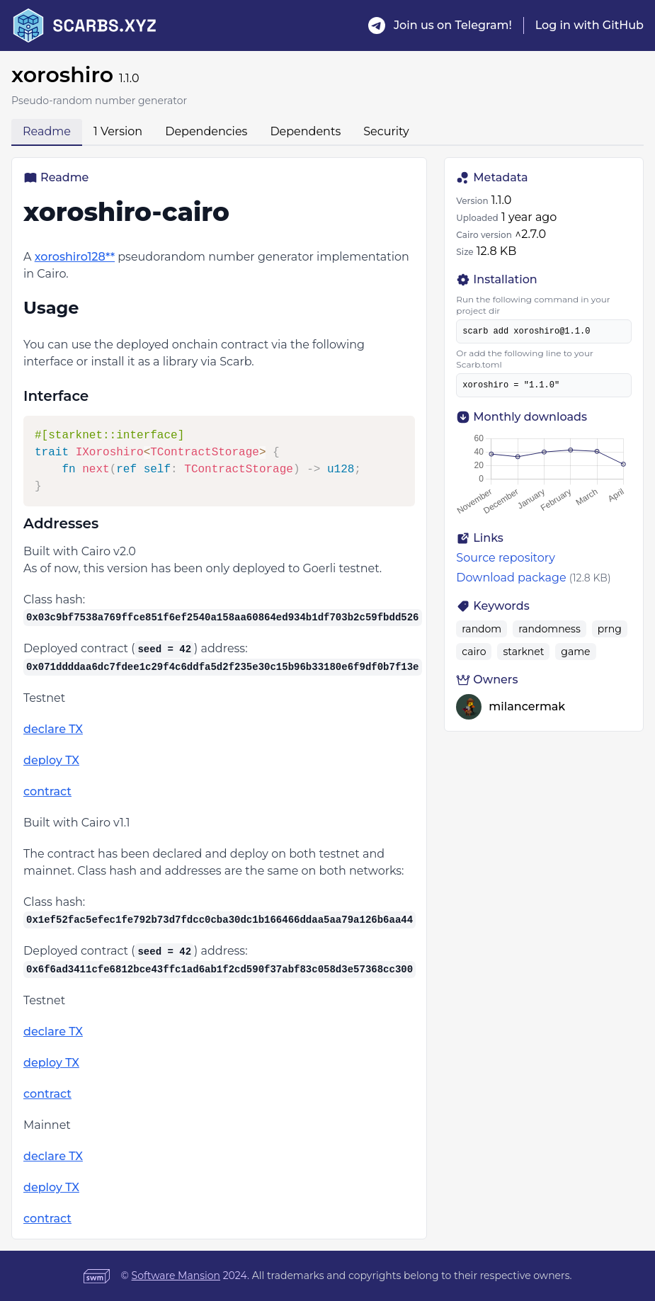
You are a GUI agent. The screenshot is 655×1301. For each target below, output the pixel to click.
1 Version (117, 131)
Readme (47, 131)
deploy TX (51, 760)
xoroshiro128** (75, 256)
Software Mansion (176, 1275)
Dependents (305, 131)
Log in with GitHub (589, 25)
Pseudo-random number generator (99, 100)
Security (386, 131)
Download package (511, 577)
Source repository (505, 557)
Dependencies (206, 131)
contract (47, 791)
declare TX (53, 729)
